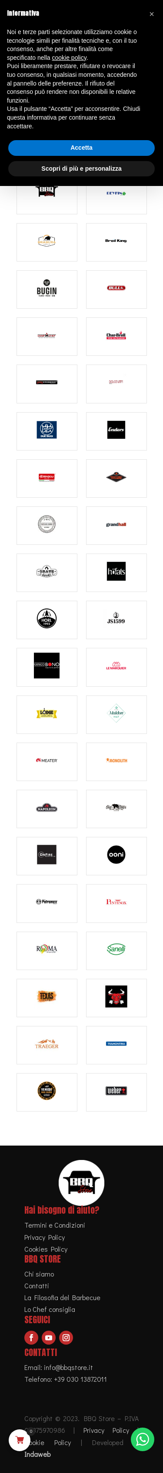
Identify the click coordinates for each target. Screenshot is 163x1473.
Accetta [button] (81, 147)
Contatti (36, 1285)
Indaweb (37, 1454)
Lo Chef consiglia (49, 1309)
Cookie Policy (47, 1442)
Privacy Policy (44, 1237)
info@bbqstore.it (68, 1367)
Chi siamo (39, 1273)
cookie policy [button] (69, 57)
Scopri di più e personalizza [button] (81, 168)
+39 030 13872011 (80, 1379)
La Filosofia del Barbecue (62, 1297)
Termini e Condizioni (54, 1224)
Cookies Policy (45, 1248)
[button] (152, 14)
